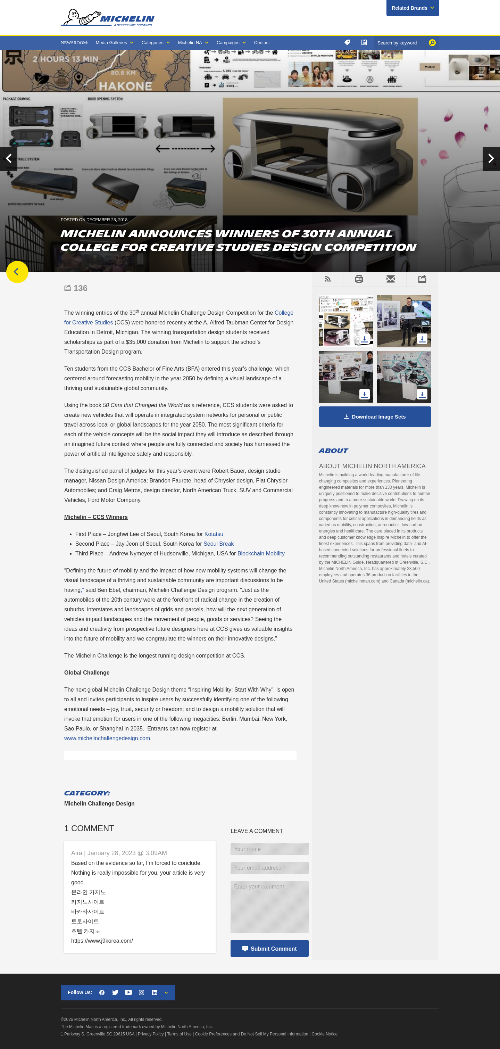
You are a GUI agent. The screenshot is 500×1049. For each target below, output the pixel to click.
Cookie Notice (325, 1034)
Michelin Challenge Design (99, 804)
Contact (262, 42)
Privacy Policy (151, 1034)
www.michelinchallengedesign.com (107, 738)
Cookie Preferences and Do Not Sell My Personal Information (251, 1034)
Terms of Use (179, 1034)
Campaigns (228, 42)
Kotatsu (214, 534)
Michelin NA (190, 42)
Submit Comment (274, 949)
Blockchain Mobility (261, 553)
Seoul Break (218, 544)
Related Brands (409, 8)
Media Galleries (111, 42)
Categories (153, 42)
